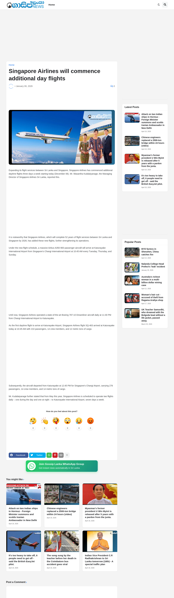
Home (11, 65)
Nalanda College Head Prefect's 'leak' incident (153, 265)
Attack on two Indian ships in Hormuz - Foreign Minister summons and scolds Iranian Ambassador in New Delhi (23, 514)
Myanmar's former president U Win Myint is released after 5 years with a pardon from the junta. (99, 513)
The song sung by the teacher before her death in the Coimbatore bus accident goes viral (61, 560)
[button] (158, 5)
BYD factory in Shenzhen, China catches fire (150, 252)
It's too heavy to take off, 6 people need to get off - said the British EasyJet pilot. (23, 560)
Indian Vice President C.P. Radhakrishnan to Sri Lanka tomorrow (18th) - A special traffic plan (99, 560)
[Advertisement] (87, 35)
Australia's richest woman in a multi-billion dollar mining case (151, 281)
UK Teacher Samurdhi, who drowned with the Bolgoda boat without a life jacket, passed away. (153, 315)
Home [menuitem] (51, 4)
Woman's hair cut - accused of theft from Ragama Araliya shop (152, 297)
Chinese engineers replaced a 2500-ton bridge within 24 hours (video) (61, 511)
